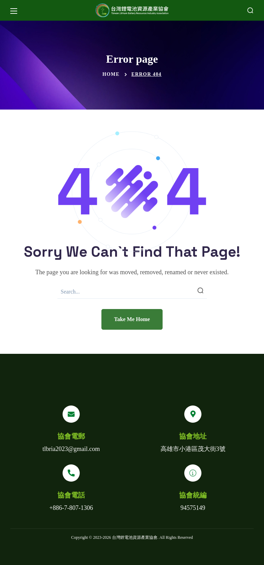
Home (111, 74)
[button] (250, 10)
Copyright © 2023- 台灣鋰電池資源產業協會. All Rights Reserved (132, 537)
